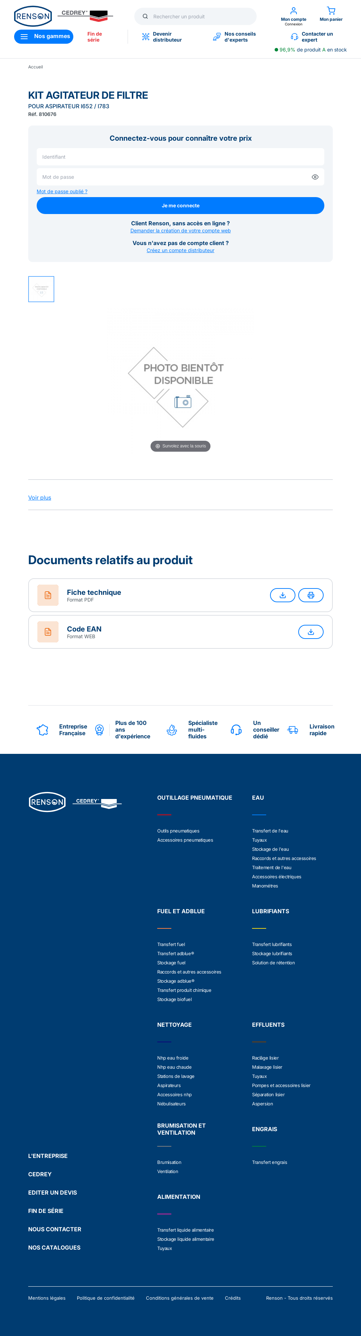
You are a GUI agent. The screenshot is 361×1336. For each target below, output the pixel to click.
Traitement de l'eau (271, 867)
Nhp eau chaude (174, 1067)
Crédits (233, 1298)
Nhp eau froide (172, 1058)
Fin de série (94, 37)
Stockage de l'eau (270, 849)
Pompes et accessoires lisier (281, 1085)
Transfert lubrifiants (272, 944)
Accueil (35, 66)
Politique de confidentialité (106, 1298)
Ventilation (167, 1171)
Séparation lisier (268, 1094)
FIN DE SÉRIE (45, 1210)
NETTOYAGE (174, 1024)
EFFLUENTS (268, 1024)
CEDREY (40, 1174)
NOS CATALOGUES (54, 1247)
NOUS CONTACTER (54, 1229)
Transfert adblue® (175, 953)
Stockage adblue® (176, 981)
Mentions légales (47, 1298)
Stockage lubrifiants (272, 953)
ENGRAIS (264, 1129)
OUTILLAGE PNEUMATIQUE (194, 797)
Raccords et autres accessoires (284, 858)
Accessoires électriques (276, 876)
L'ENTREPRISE (48, 1155)
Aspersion (262, 1103)
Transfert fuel (171, 944)
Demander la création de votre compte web (180, 230)
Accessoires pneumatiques (185, 840)
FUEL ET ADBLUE (181, 911)
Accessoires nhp (174, 1094)
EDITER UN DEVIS (52, 1192)
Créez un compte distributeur (180, 250)
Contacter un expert (312, 37)
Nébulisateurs (171, 1103)
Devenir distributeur (162, 37)
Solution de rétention (273, 962)
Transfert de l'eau (270, 831)
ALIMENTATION (178, 1196)
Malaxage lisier (267, 1067)
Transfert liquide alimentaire (185, 1230)
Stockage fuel (171, 962)
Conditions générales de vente (180, 1298)
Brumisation (169, 1162)
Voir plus (39, 497)
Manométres (265, 886)
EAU (258, 797)
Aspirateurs (169, 1085)
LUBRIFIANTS (270, 911)
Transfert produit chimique (184, 990)
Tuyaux (259, 840)
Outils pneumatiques (178, 831)
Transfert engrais (269, 1162)
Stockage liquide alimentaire (185, 1239)
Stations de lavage (176, 1076)
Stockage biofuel (174, 999)
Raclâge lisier (265, 1058)
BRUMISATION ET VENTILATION (181, 1129)
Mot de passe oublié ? (62, 191)
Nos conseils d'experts (234, 37)
